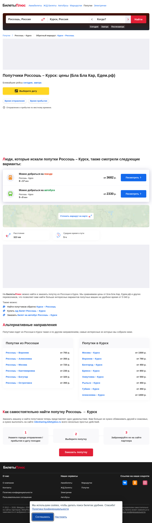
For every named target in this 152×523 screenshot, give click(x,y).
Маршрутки (76, 5)
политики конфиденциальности (132, 512)
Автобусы (63, 5)
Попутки (88, 5)
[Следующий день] (128, 19)
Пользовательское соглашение (17, 497)
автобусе (49, 190)
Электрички (100, 5)
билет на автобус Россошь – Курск (37, 315)
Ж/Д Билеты (49, 5)
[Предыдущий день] (92, 19)
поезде (48, 174)
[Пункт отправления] (27, 19)
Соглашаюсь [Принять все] (42, 517)
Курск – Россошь (65, 35)
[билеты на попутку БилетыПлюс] (14, 468)
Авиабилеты (35, 5)
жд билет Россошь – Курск (30, 310)
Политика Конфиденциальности (50, 509)
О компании (8, 483)
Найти (138, 19)
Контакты (7, 487)
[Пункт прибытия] (68, 19)
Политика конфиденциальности (17, 492)
